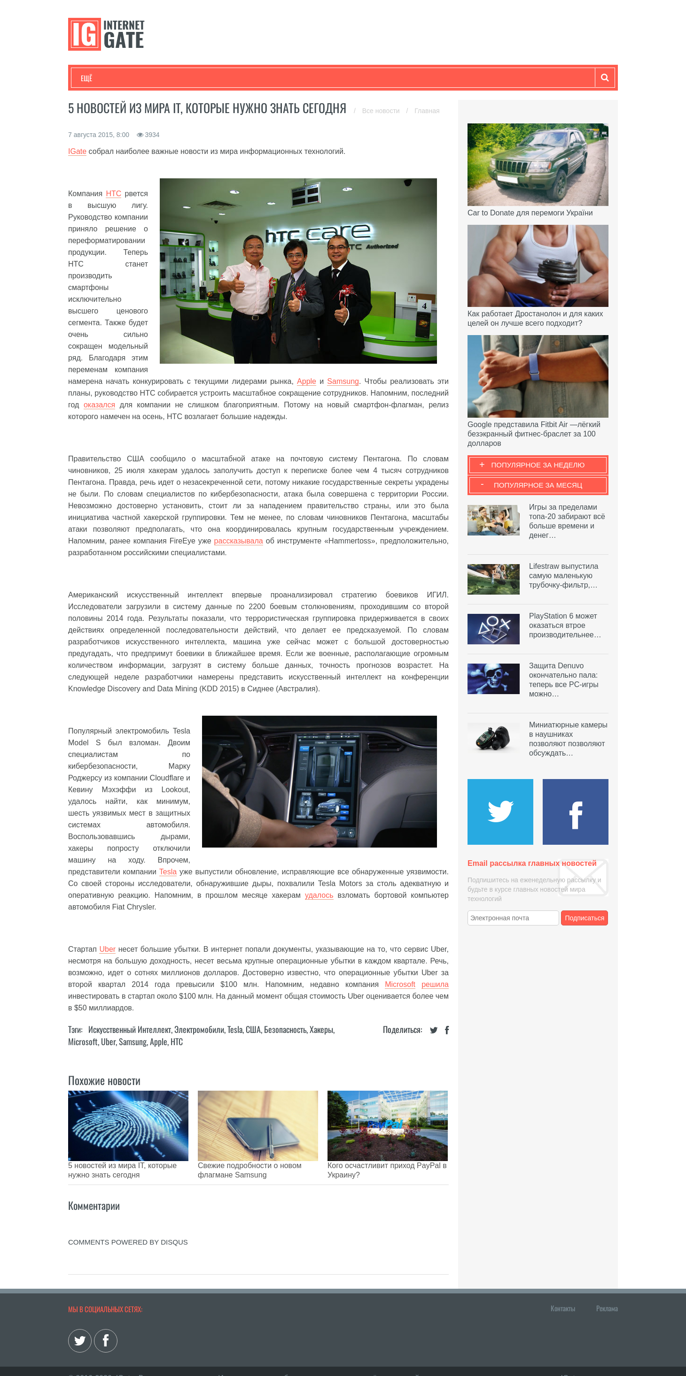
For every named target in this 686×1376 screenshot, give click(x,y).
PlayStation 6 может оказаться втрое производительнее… (565, 625)
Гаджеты (365, 78)
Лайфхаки (277, 78)
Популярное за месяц (538, 485)
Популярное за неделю (538, 465)
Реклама (607, 1294)
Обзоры (322, 78)
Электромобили (199, 1029)
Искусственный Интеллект (129, 1029)
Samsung (343, 381)
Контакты (563, 1294)
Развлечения (148, 78)
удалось (319, 895)
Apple (306, 381)
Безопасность (285, 1029)
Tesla (168, 872)
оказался (99, 405)
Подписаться (585, 918)
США (253, 1029)
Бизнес (197, 78)
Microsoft (400, 984)
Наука (234, 78)
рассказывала (238, 541)
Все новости (382, 111)
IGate (77, 151)
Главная (426, 111)
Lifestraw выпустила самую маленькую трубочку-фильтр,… (563, 575)
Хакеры (321, 1029)
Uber (107, 949)
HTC (113, 194)
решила (435, 984)
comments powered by (128, 1228)
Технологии (98, 78)
